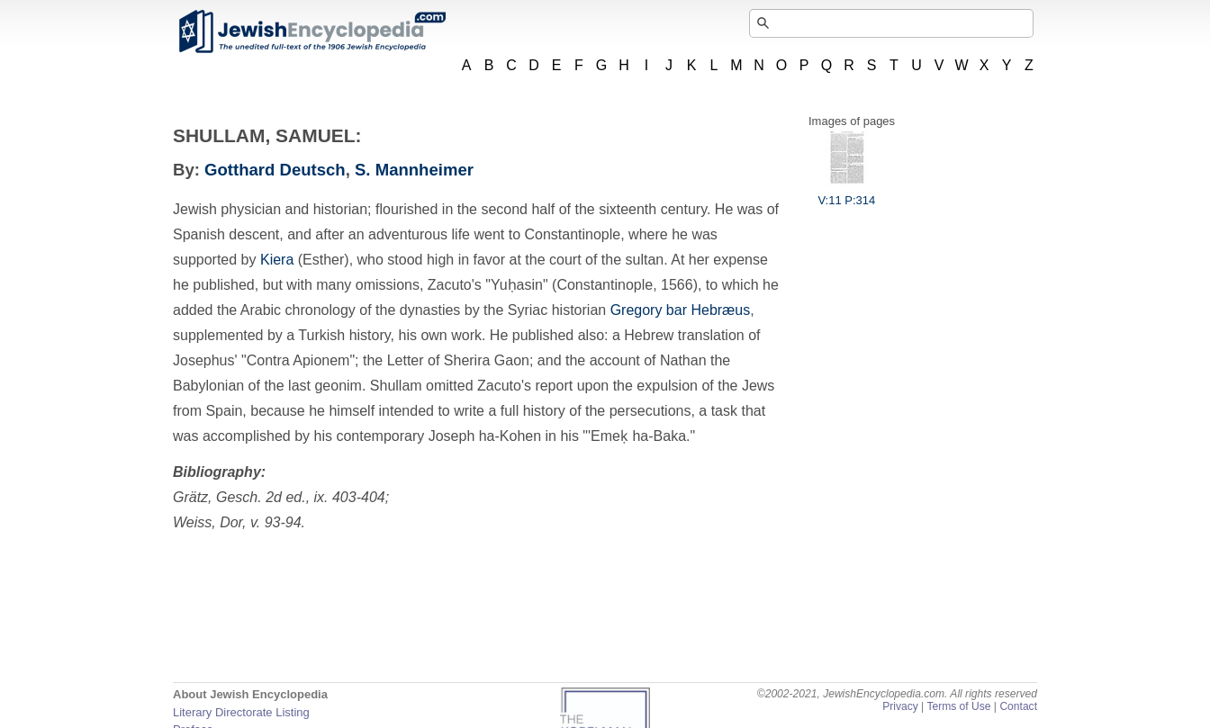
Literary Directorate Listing (241, 712)
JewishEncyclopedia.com (311, 31)
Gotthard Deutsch (275, 169)
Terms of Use (958, 706)
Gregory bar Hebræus (680, 310)
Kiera (276, 259)
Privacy (900, 706)
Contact (1018, 706)
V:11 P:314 (846, 193)
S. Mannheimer (414, 169)
